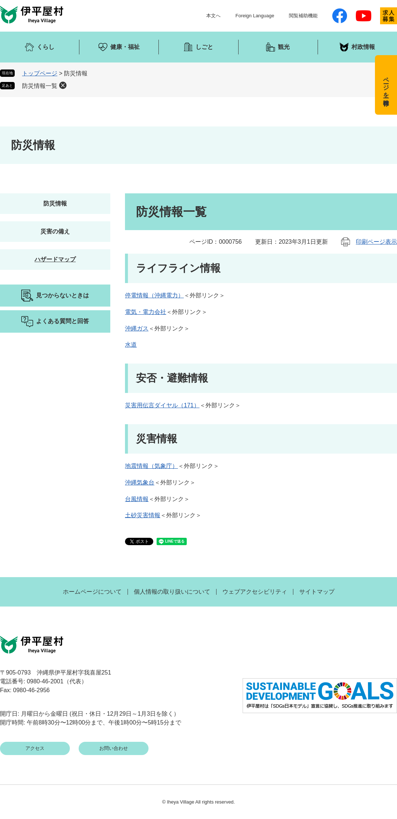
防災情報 (55, 203)
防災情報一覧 (39, 86)
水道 (131, 344)
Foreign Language (254, 15)
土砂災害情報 (142, 515)
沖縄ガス (137, 328)
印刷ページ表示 (376, 242)
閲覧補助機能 (303, 15)
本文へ (213, 15)
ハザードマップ (55, 259)
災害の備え (55, 231)
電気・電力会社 (145, 312)
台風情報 (137, 499)
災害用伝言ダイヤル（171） (162, 405)
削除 (63, 85)
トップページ (39, 73)
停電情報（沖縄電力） (154, 295)
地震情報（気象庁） (151, 466)
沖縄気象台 (139, 482)
